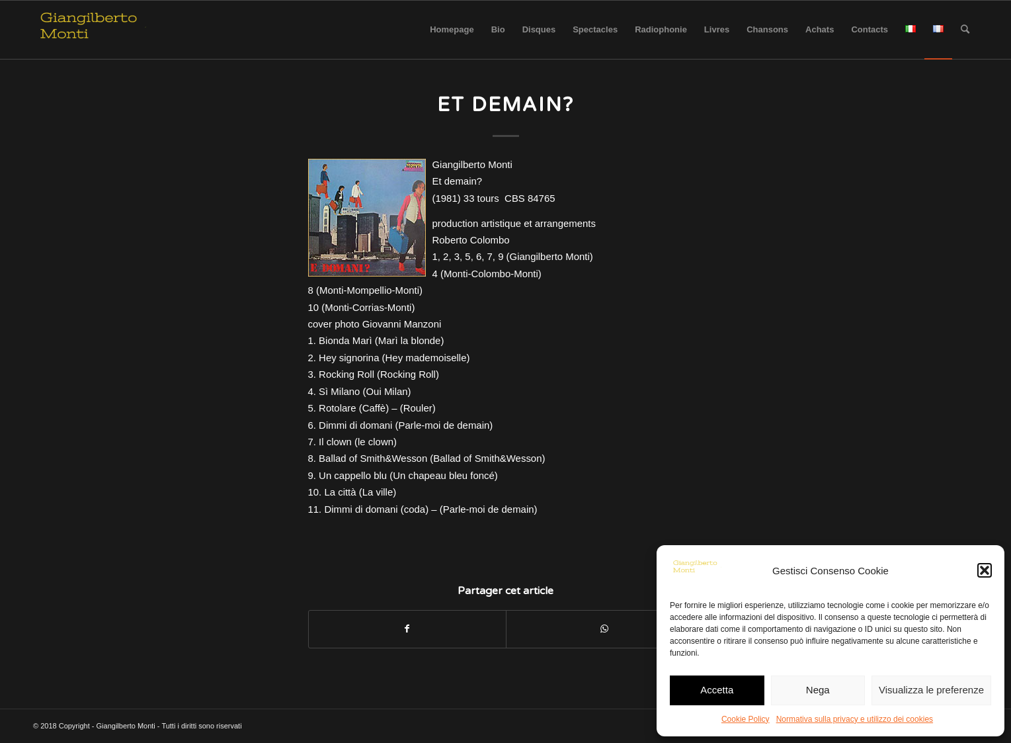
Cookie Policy (745, 719)
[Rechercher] (965, 30)
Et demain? (505, 105)
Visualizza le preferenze (931, 689)
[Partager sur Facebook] (407, 629)
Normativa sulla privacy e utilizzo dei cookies (854, 719)
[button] (984, 570)
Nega (818, 689)
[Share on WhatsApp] (604, 629)
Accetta (716, 689)
